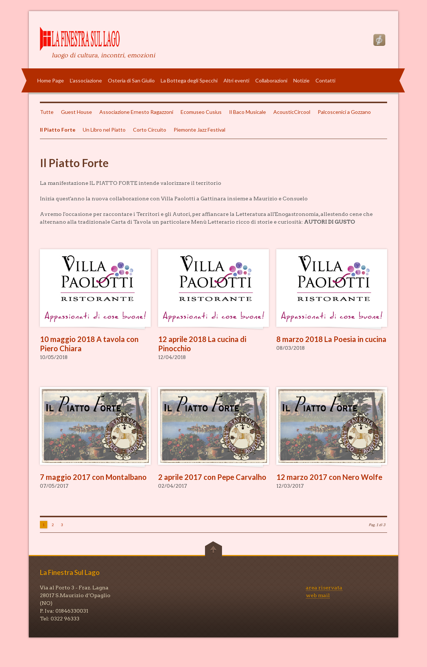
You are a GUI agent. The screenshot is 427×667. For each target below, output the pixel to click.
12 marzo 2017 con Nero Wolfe (329, 477)
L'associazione (86, 80)
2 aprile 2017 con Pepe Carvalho (212, 477)
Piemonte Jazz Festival (199, 129)
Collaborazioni (271, 80)
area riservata (324, 587)
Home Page (50, 80)
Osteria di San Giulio (131, 80)
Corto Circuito (149, 129)
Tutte (47, 112)
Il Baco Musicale (247, 112)
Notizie (301, 80)
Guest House (76, 112)
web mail (318, 595)
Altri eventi (236, 80)
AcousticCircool (291, 112)
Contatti (325, 80)
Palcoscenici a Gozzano (344, 112)
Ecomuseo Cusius (201, 112)
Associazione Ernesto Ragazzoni (136, 112)
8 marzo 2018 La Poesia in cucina (331, 339)
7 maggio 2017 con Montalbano (93, 477)
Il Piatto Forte (57, 129)
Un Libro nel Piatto (104, 129)
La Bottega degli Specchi (189, 80)
